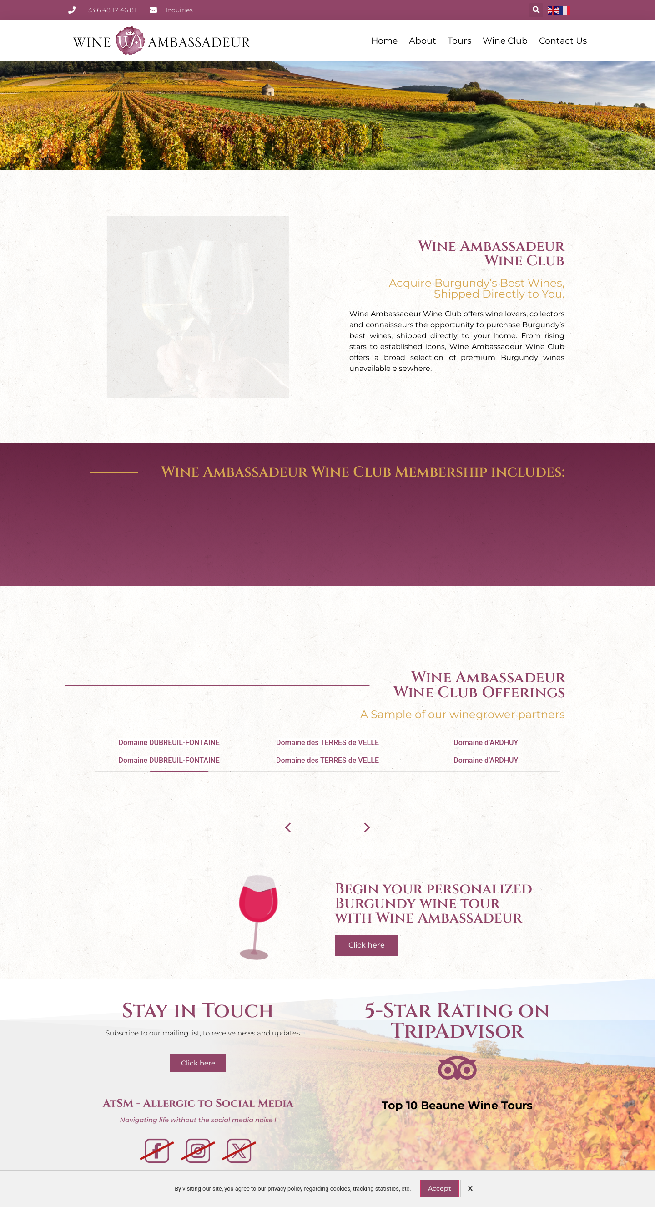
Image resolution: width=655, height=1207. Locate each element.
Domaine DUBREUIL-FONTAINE (168, 742)
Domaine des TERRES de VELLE (327, 742)
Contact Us (563, 40)
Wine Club (505, 40)
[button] (536, 10)
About (422, 40)
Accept (439, 1188)
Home (384, 40)
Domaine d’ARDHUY (485, 742)
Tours (459, 40)
